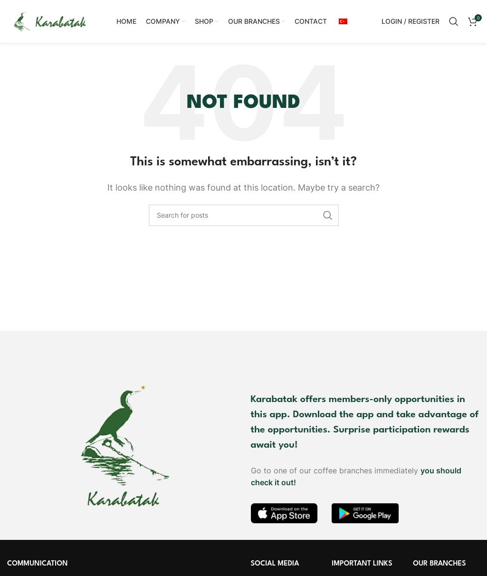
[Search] (453, 21)
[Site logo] (50, 20)
